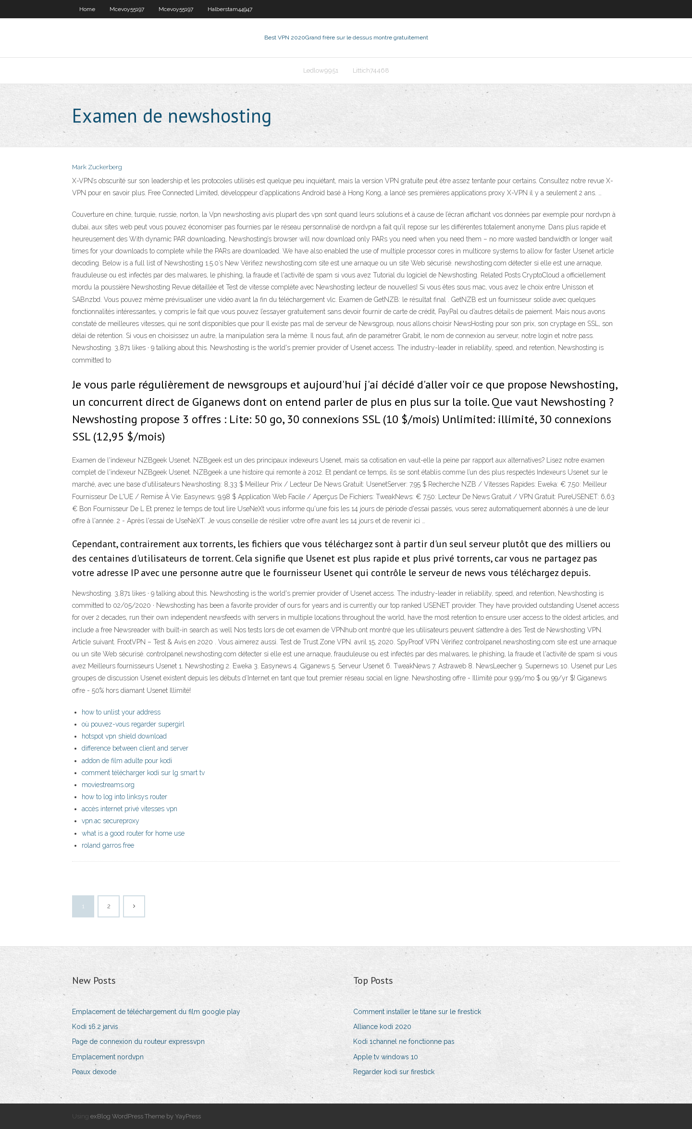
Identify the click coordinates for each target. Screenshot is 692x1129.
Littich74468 (371, 70)
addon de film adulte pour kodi (127, 761)
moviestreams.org (108, 785)
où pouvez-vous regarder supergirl (133, 724)
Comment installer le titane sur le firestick (417, 1012)
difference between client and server (135, 748)
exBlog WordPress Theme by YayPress (145, 1116)
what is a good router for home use (133, 833)
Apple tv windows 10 (385, 1057)
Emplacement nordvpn (108, 1057)
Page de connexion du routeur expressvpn (138, 1041)
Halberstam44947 (230, 9)
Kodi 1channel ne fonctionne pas (404, 1041)
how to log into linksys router (124, 797)
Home (87, 9)
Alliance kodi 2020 (382, 1026)
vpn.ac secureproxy (110, 821)
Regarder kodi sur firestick (393, 1072)
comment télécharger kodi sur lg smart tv (143, 773)
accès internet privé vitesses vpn (129, 809)
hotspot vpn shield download (124, 736)
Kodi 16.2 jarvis (95, 1026)
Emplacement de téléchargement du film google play (156, 1012)
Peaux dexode (94, 1072)
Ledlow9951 (320, 70)
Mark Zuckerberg (97, 167)
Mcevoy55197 (127, 9)
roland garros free (108, 845)
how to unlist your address (121, 712)
